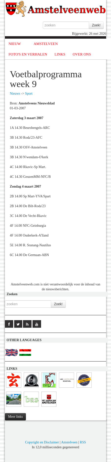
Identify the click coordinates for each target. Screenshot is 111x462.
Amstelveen (69, 442)
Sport (28, 93)
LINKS (60, 54)
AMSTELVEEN (45, 44)
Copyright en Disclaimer (42, 442)
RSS (83, 442)
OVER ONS (82, 54)
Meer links (15, 416)
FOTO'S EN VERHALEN (28, 54)
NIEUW (15, 44)
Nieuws (15, 93)
